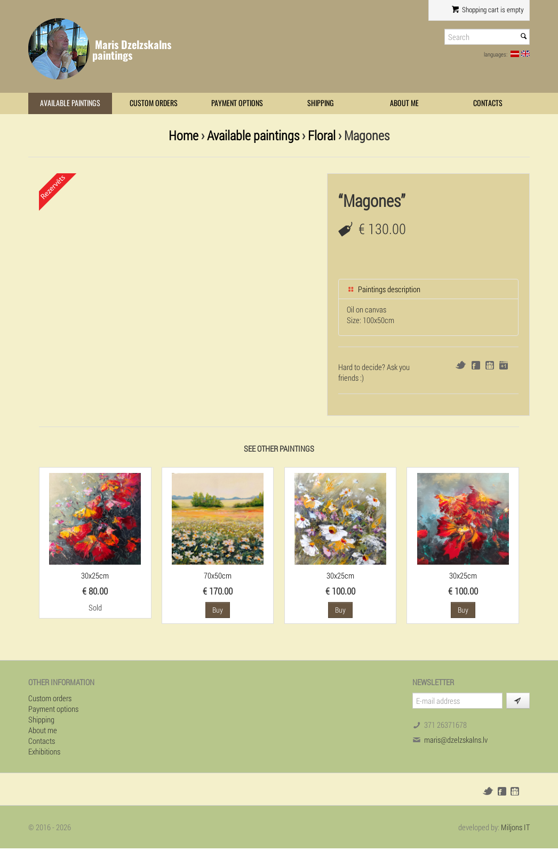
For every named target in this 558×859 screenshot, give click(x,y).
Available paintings (70, 103)
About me (404, 103)
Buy (217, 610)
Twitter (460, 365)
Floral (322, 135)
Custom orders (154, 103)
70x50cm (218, 575)
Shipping (320, 103)
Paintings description (383, 289)
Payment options (237, 103)
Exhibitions (44, 751)
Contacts (488, 103)
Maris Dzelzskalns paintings (131, 49)
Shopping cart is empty (488, 9)
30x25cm (95, 575)
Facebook (476, 365)
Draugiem (489, 365)
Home (183, 135)
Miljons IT (515, 827)
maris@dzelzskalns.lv (456, 739)
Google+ (503, 365)
